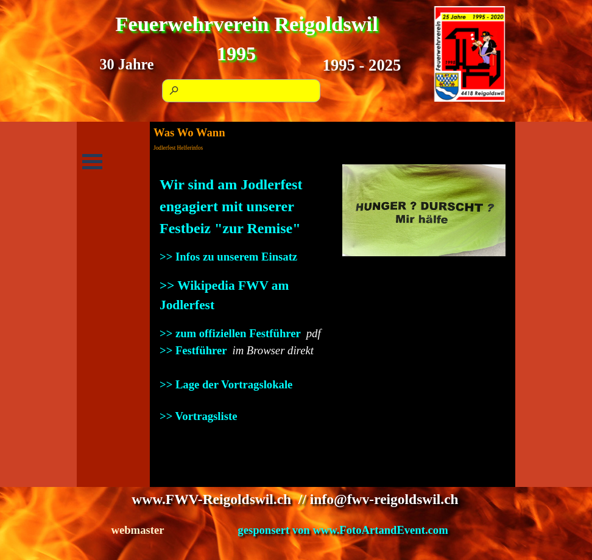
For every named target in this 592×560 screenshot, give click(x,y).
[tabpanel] (241, 299)
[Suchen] (241, 90)
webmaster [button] (137, 529)
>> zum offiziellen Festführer (230, 333)
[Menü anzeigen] (92, 161)
